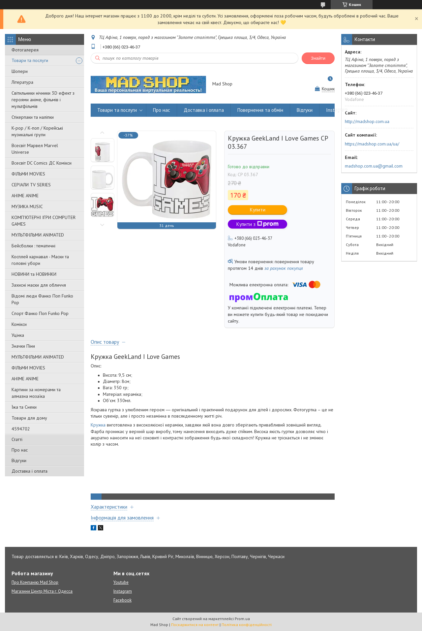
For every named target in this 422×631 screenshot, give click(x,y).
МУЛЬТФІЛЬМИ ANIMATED (38, 235)
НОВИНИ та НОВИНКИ (34, 274)
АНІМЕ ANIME (25, 196)
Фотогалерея (25, 50)
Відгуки (19, 460)
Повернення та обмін (260, 110)
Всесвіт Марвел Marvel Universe (35, 148)
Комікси (19, 324)
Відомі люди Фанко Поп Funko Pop (42, 299)
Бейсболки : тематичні (33, 246)
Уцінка (18, 335)
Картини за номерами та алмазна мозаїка (36, 393)
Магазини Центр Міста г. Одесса (42, 591)
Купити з (257, 224)
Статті (17, 439)
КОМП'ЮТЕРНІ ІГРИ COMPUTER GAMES (43, 220)
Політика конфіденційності (247, 624)
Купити (257, 209)
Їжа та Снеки (24, 407)
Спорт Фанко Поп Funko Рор (40, 313)
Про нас (20, 450)
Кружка (98, 425)
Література (22, 82)
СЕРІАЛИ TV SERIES (31, 185)
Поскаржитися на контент (195, 624)
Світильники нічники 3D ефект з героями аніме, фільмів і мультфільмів (43, 99)
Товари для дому (29, 418)
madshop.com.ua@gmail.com (374, 166)
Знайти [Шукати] (318, 58)
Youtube (121, 582)
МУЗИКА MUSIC (27, 206)
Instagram (337, 110)
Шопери (20, 71)
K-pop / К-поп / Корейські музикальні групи (37, 131)
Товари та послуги (30, 60)
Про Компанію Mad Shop (35, 582)
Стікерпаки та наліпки (33, 117)
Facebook (122, 600)
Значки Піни (23, 346)
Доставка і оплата (29, 471)
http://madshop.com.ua (367, 121)
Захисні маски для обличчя (39, 285)
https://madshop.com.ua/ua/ (372, 144)
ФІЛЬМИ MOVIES (28, 174)
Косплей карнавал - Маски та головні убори (40, 260)
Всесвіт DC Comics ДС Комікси (42, 163)
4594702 (21, 429)
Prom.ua (242, 618)
